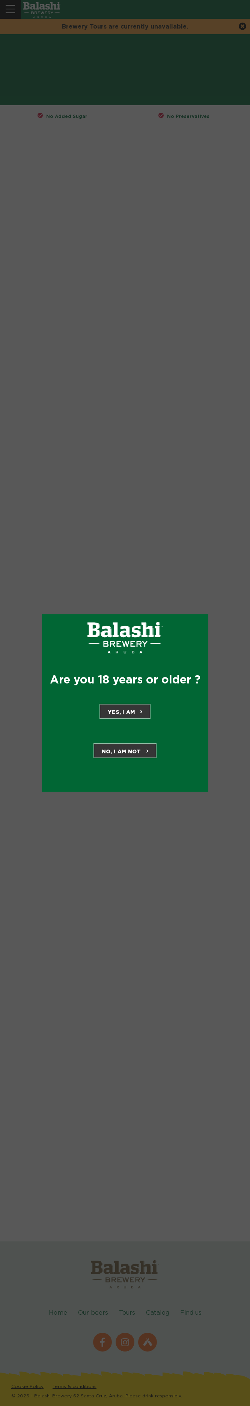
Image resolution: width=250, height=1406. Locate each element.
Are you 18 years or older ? (125, 679)
